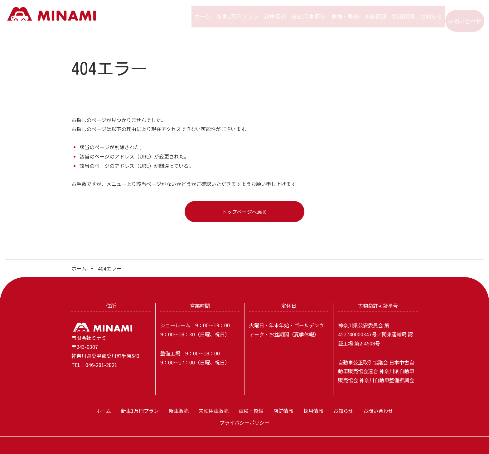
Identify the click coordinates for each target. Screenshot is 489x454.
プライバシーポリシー (244, 413)
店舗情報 (372, 12)
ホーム (194, 12)
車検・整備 (339, 12)
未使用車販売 (303, 12)
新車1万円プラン (230, 12)
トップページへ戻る (244, 203)
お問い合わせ (465, 12)
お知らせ (430, 12)
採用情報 (401, 12)
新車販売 (269, 12)
